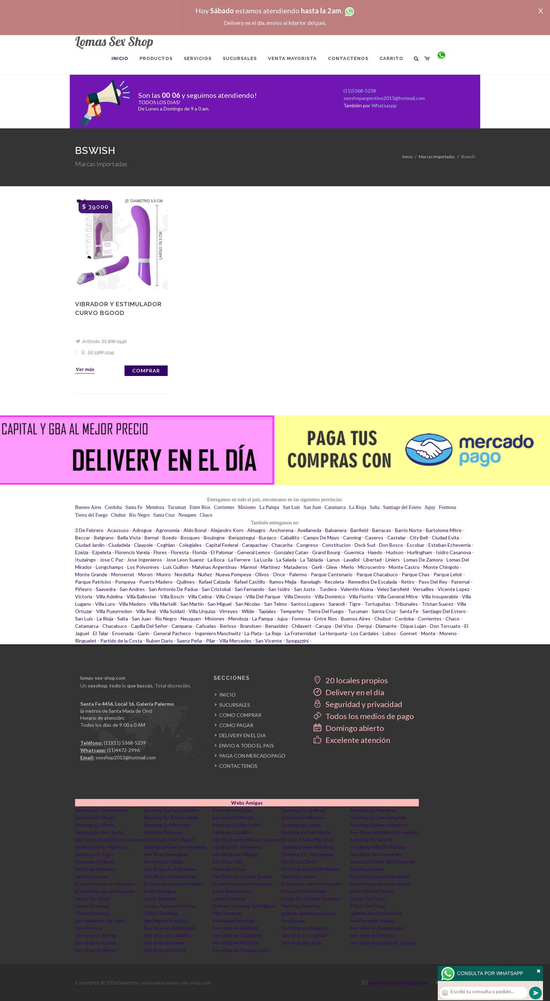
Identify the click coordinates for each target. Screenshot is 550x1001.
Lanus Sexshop (160, 898)
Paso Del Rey (432, 582)
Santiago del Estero (402, 507)
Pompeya (125, 582)
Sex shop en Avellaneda (169, 928)
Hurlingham (419, 552)
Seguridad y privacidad (358, 704)
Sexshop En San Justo (99, 832)
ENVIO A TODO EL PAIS (246, 745)
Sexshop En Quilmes (303, 810)
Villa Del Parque (263, 596)
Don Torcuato (445, 626)
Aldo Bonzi (195, 530)
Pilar (210, 641)
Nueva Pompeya (233, 574)
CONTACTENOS (238, 766)
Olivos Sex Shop (367, 906)
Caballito (290, 537)
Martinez (270, 567)
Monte (428, 633)
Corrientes (224, 507)
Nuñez (205, 574)
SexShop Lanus (91, 876)
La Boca (216, 560)
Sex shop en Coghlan (304, 935)
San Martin (192, 604)
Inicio (407, 156)
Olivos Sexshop (92, 913)
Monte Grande (91, 574)
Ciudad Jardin (90, 545)
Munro (163, 574)
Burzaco (267, 537)
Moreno (448, 633)
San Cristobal (216, 589)
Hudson (394, 552)
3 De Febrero (89, 530)
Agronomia (168, 530)
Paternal (460, 582)
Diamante (386, 626)
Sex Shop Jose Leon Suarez (242, 876)
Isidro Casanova (453, 552)
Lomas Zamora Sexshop (169, 906)
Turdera (328, 589)
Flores (160, 552)
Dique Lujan (413, 626)
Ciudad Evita (445, 537)
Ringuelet (85, 641)
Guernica (354, 552)
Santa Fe (133, 507)
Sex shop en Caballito (167, 935)
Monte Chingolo (441, 567)
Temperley (291, 611)
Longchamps (109, 567)
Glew (331, 567)
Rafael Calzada (214, 582)
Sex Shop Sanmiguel (166, 854)
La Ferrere (239, 560)
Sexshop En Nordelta (373, 810)
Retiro (408, 582)
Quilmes (185, 582)
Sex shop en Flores (164, 943)
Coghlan (166, 545)
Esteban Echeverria (449, 545)
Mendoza (155, 507)
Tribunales (406, 604)
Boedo (169, 537)
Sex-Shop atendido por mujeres (384, 832)
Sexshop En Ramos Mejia (171, 817)
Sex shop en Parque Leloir (241, 950)
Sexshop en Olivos (233, 810)
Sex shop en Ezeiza (95, 943)
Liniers (392, 560)
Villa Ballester (141, 596)
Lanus (333, 560)
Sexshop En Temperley (238, 847)
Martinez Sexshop (301, 906)
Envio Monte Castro (372, 891)
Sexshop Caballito (232, 832)
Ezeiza (81, 552)
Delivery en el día (349, 692)
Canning (352, 537)
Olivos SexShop (161, 913)
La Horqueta (333, 633)
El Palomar (222, 552)
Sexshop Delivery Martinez (379, 825)
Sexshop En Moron (233, 817)
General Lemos (253, 552)
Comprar (146, 371)
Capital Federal (222, 545)
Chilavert (301, 626)
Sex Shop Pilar (228, 862)
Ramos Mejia (282, 582)
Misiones (247, 507)
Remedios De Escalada (372, 582)
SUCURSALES (234, 705)
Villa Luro (105, 604)
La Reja (273, 633)
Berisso (228, 626)
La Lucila (263, 560)
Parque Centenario (332, 574)
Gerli (316, 567)
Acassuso (118, 530)
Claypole (143, 545)
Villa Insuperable (440, 596)
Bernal (152, 537)
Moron (145, 574)
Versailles (423, 589)
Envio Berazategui (232, 891)
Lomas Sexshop (92, 906)
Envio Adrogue (160, 891)
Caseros (374, 537)
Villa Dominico (330, 596)
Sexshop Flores (229, 869)
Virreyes (228, 611)
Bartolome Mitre (444, 530)
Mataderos (296, 567)
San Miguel (220, 604)
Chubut (118, 515)
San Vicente (268, 641)
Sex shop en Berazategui (377, 928)
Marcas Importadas (437, 156)
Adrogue (142, 530)
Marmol (249, 567)
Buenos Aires (88, 507)
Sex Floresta (88, 928)
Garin (143, 633)
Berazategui (242, 537)
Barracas (381, 530)
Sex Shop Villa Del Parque (378, 847)
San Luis (291, 507)
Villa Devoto (297, 596)
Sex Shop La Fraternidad (170, 876)
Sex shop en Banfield (235, 928)
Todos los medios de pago (364, 716)
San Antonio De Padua (173, 589)
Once (279, 574)
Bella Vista (129, 537)
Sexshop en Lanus (301, 825)
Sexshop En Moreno (303, 817)
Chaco (206, 515)
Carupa (323, 626)
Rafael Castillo (249, 582)
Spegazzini (297, 641)
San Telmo (275, 604)
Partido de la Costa (121, 641)
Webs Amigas (247, 803)
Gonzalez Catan (291, 552)
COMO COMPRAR (240, 715)
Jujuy (430, 507)
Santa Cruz (164, 515)
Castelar (396, 537)
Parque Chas (416, 574)
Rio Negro (139, 515)
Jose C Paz (111, 560)
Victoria (83, 596)
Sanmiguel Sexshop (234, 920)
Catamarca (335, 507)
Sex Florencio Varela (372, 920)
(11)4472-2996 (123, 750)
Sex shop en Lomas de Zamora (383, 943)
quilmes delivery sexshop (308, 913)
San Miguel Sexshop (166, 920)
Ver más (85, 369)
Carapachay (255, 545)
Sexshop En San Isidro (237, 825)
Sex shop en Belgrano (305, 928)
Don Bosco (391, 545)
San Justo (304, 589)
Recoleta (334, 582)
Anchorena (281, 530)
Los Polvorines (143, 567)
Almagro (256, 530)
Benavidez (276, 626)
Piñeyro (83, 589)
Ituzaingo (85, 560)
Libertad (372, 560)
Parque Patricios (93, 582)
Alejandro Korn (226, 530)
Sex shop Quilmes (94, 862)
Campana (182, 626)
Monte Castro (404, 567)
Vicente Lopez (453, 589)
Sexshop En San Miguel (169, 839)
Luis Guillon (175, 567)
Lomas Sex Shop (367, 898)
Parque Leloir (448, 574)
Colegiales (190, 545)
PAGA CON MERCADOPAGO (252, 756)
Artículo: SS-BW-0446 (101, 341)
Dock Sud (365, 545)
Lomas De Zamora (423, 560)
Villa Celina (200, 596)
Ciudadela (119, 545)
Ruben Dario (159, 641)
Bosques (190, 537)
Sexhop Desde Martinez (307, 847)
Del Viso (344, 626)
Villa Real (146, 611)
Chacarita (282, 545)
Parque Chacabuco (377, 574)
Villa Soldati (172, 611)
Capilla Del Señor (149, 626)
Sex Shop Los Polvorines (170, 869)
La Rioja (357, 507)
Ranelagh (310, 582)
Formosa (447, 507)
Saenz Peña (189, 641)
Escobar (415, 545)
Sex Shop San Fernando (375, 854)
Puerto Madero (156, 582)
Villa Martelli (163, 604)
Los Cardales (365, 633)
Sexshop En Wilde (163, 862)
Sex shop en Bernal (96, 935)
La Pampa (269, 507)
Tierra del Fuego (91, 515)
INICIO (227, 695)
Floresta (180, 552)
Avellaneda (309, 530)
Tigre (355, 604)
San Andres (132, 589)
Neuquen (187, 515)
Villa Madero (132, 604)
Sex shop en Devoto (372, 935)
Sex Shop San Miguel (235, 854)
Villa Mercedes (235, 641)
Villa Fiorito (361, 596)
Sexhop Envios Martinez (307, 839)
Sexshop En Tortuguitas (307, 854)
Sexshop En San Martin (306, 832)
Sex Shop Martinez (95, 869)
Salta (375, 507)
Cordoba (113, 507)
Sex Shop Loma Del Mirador (311, 869)
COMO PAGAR (236, 725)
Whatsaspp (384, 105)
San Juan (312, 507)
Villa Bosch (172, 596)
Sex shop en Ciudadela (237, 935)
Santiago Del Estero (444, 611)
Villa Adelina (109, 596)
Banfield (359, 530)
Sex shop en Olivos (165, 950)
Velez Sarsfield (393, 589)
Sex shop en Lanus (301, 943)
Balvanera (336, 530)
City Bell (419, 537)
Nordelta (184, 574)
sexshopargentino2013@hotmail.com (384, 98)
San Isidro (279, 589)
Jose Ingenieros (144, 560)
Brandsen (250, 626)
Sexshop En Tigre (94, 854)
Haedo (375, 552)
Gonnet (408, 633)
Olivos (262, 574)
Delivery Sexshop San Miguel (244, 906)
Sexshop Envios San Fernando (382, 862)
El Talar (100, 633)
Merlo (347, 567)
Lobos (389, 633)
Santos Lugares (308, 604)
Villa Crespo (229, 596)
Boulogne (214, 537)
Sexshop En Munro (95, 817)
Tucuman (177, 507)
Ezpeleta (101, 552)
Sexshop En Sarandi (371, 839)
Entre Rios (199, 507)
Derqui (364, 626)
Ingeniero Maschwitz (218, 633)
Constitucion (336, 545)
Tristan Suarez (437, 604)
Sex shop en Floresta (235, 943)
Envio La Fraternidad (303, 891)
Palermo (298, 574)
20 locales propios (351, 680)
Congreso (307, 545)
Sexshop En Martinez (167, 825)
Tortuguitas (377, 604)
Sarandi (337, 604)
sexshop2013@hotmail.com (125, 757)
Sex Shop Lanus (367, 869)
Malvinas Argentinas (214, 567)
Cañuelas (206, 626)
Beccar (82, 537)
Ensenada (123, 633)
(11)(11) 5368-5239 (125, 743)
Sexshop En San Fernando (378, 817)
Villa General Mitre (397, 596)
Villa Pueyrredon (114, 611)
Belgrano (104, 537)
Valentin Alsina (357, 589)
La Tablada (311, 560)
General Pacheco (172, 633)
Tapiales (267, 611)
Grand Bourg (326, 552)
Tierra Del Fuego (325, 611)
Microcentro (371, 567)
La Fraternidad (300, 633)
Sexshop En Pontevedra (101, 810)
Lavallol (352, 560)
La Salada (286, 560)
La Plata (253, 633)
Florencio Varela (132, 552)
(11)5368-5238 (359, 91)
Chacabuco (114, 626)
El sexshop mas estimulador (380, 876)
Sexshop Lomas (298, 876)
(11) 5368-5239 (97, 352)
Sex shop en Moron (96, 950)
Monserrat (122, 574)
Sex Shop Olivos (299, 862)
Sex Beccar (293, 920)
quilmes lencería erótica (376, 913)
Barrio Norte (408, 530)
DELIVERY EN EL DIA (242, 735)
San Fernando (249, 589)
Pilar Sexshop (227, 913)
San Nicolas (247, 604)
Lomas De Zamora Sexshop (310, 898)
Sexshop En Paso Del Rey (171, 810)
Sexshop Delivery (163, 832)
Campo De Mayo (321, 537)
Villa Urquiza (202, 611)
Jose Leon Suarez (185, 560)
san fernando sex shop (100, 920)
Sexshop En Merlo (94, 825)
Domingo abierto (349, 728)
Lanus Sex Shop (92, 898)
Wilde (248, 611)
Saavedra (106, 589)
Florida (200, 552)
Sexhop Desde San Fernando (175, 847)
